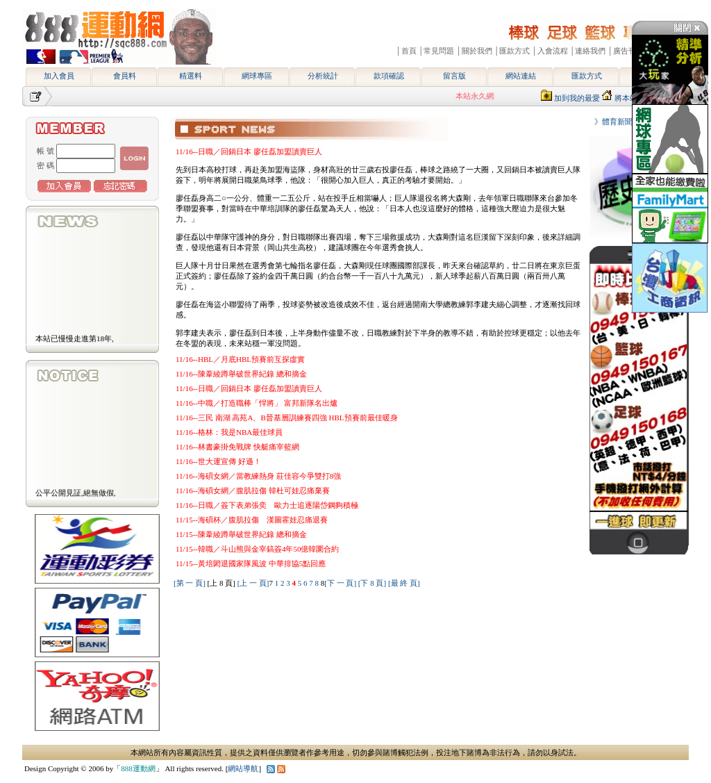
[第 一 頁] (190, 583)
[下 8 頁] (372, 583)
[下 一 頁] (340, 583)
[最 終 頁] (404, 583)
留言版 (454, 76)
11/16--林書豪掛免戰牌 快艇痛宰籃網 (237, 447)
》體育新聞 (610, 121)
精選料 (190, 76)
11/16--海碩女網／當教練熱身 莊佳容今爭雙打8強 (258, 476)
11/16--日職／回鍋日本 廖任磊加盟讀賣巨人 (249, 151)
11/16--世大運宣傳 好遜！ (218, 461)
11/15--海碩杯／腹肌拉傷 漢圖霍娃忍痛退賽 (252, 520)
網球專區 (257, 76)
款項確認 (389, 76)
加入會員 (59, 76)
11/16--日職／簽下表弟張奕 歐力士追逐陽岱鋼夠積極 (267, 505)
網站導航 (243, 768)
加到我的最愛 (577, 98)
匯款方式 (586, 76)
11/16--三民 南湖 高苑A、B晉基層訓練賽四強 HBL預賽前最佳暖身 (287, 417)
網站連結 (520, 76)
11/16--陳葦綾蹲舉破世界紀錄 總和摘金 (241, 374)
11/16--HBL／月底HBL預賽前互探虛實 (240, 359)
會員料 (124, 76)
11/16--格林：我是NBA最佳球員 (229, 432)
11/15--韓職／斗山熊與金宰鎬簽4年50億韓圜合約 (257, 549)
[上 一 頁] (253, 583)
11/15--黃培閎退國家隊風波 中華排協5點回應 (251, 563)
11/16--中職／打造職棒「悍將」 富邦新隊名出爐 (256, 403)
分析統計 (323, 76)
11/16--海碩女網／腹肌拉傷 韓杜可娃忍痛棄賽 (253, 490)
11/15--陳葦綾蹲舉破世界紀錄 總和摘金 (241, 534)
